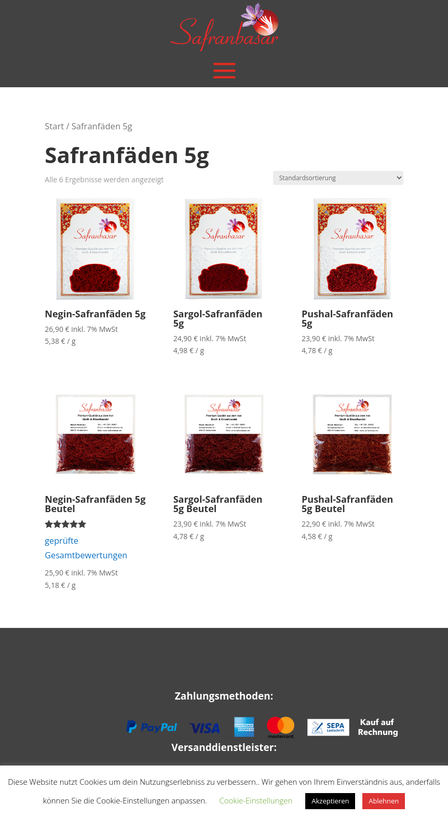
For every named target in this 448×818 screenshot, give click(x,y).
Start (54, 126)
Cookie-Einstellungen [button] (255, 800)
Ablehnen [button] (384, 801)
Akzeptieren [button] (330, 801)
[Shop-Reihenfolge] (338, 178)
